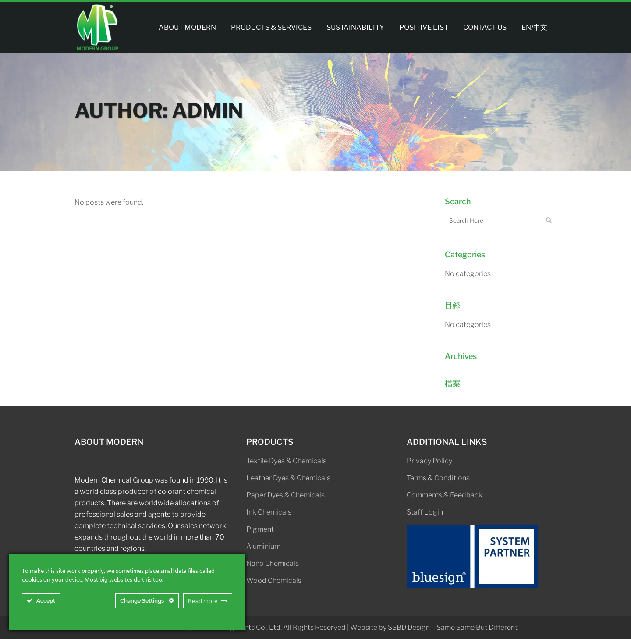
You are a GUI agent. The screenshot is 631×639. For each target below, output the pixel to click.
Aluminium (263, 546)
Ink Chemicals (268, 512)
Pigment (260, 529)
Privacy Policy (429, 461)
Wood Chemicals (273, 580)
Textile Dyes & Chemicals (286, 461)
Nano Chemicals (272, 563)
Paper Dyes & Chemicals (285, 495)
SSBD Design (409, 627)
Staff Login (425, 512)
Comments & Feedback (444, 495)
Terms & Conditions (438, 478)
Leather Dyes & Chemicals (288, 478)
